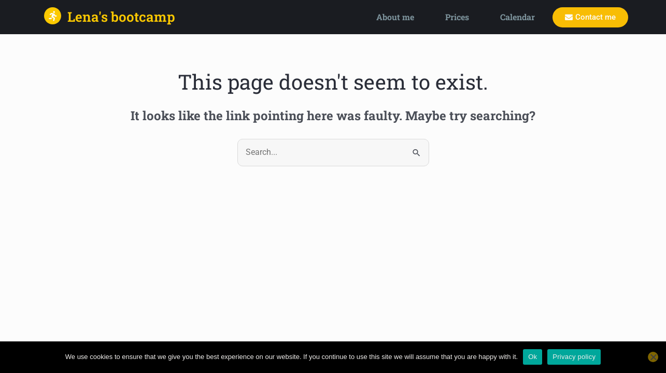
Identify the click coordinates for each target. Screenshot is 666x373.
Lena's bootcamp (121, 16)
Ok (532, 357)
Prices (457, 16)
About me (395, 16)
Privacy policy (574, 357)
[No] (653, 357)
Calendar (517, 16)
